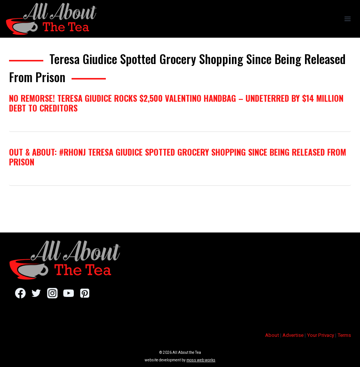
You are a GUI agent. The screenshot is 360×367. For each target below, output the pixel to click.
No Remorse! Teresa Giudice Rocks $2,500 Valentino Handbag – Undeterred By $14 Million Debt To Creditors (176, 103)
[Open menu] (347, 18)
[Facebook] (20, 293)
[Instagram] (52, 293)
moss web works (200, 360)
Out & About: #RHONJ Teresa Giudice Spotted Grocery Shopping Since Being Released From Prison (177, 157)
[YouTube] (68, 293)
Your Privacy (320, 335)
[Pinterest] (84, 293)
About (272, 335)
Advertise (293, 335)
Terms (344, 335)
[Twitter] (36, 293)
